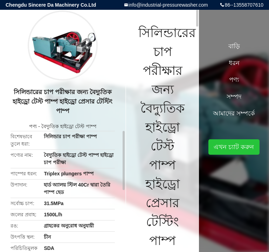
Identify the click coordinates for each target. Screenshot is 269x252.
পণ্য (33, 126)
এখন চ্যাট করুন (234, 147)
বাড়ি (234, 46)
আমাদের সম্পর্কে (234, 113)
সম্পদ (234, 96)
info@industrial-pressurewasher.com (168, 5)
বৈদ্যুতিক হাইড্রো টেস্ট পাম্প (68, 126)
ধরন (234, 62)
